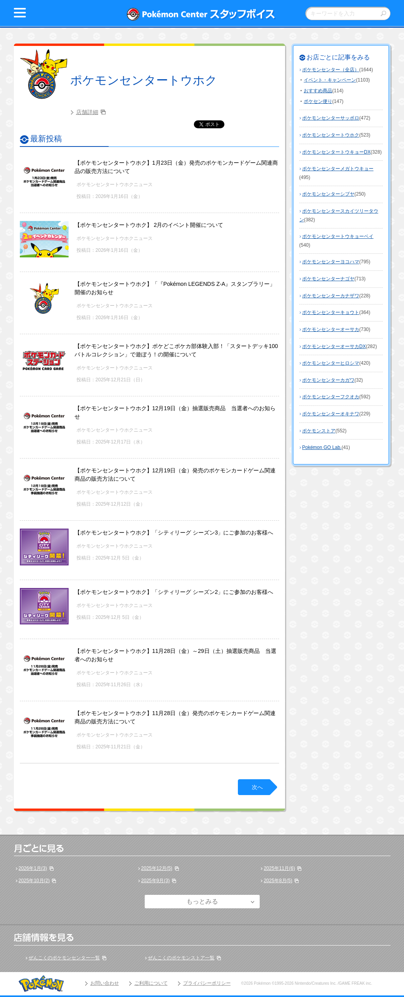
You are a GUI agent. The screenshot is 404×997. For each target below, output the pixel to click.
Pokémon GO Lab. (321, 447)
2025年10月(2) (34, 880)
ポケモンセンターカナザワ (330, 296)
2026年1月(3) (33, 868)
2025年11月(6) (279, 868)
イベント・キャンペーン (330, 80)
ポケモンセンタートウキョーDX (336, 152)
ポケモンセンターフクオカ (330, 397)
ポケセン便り (318, 101)
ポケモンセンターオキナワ (330, 414)
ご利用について (151, 983)
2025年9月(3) (155, 880)
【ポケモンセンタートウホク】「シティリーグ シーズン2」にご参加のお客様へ (174, 592)
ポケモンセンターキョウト (330, 312)
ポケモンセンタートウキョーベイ (337, 236)
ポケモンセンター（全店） (330, 69)
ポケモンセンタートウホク (143, 80)
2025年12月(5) (156, 868)
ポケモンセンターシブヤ (328, 194)
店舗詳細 (87, 112)
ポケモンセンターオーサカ (330, 329)
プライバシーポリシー (207, 983)
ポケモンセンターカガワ (328, 380)
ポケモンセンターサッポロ (330, 118)
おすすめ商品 (318, 90)
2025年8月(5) (278, 880)
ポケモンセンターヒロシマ (330, 363)
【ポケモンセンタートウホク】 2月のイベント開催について (149, 225)
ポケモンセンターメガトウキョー (337, 168)
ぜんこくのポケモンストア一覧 (181, 958)
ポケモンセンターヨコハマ (330, 261)
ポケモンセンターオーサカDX (334, 346)
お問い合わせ (104, 983)
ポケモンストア (318, 431)
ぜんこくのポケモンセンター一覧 (64, 958)
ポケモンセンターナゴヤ (328, 279)
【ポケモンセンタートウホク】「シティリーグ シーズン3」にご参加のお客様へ (174, 532)
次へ (257, 787)
